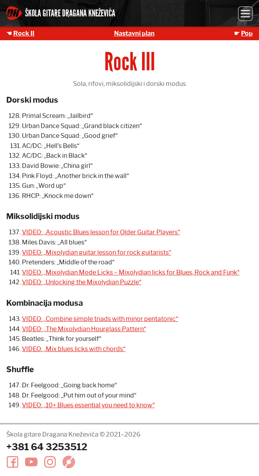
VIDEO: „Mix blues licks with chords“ (73, 349)
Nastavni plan (134, 33)
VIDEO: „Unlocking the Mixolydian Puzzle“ (81, 282)
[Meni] (245, 13)
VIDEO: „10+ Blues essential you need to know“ (88, 405)
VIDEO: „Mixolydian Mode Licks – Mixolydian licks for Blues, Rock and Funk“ (130, 272)
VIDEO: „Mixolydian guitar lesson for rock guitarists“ (96, 252)
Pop (247, 33)
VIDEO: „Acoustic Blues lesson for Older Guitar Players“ (101, 232)
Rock (23, 33)
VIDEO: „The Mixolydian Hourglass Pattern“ (84, 329)
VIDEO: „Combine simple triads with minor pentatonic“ (100, 319)
